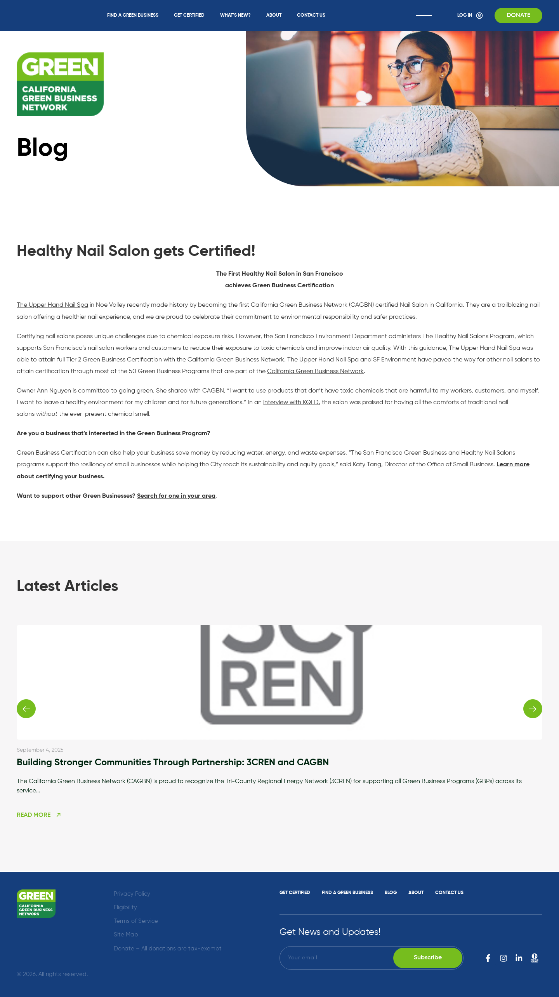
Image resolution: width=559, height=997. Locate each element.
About (273, 15)
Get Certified (188, 15)
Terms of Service (136, 921)
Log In (469, 15)
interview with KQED (290, 402)
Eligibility (125, 907)
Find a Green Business (132, 15)
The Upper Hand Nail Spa (52, 305)
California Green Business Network (315, 371)
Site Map (126, 935)
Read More (39, 816)
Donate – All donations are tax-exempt (168, 948)
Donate (518, 15)
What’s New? (234, 15)
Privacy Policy (132, 893)
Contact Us (310, 15)
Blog (391, 892)
